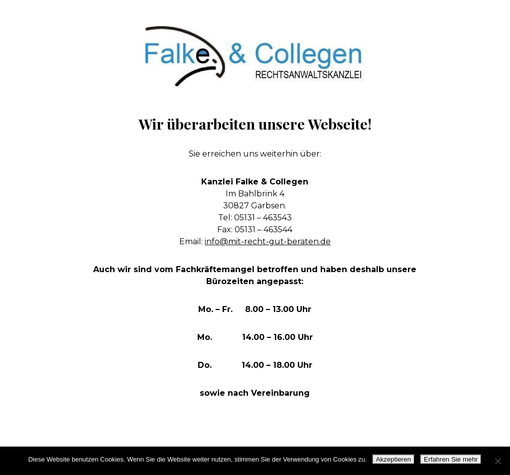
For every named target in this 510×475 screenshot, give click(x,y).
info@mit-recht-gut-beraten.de (268, 241)
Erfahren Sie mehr (451, 459)
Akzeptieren (393, 459)
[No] (498, 461)
